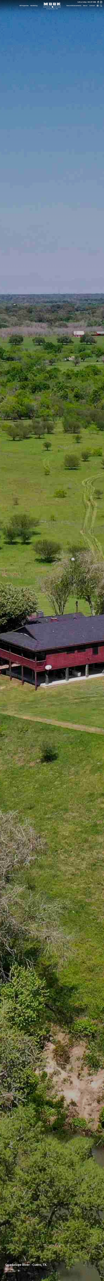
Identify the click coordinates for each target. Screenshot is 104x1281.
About (85, 5)
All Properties (24, 5)
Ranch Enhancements (74, 5)
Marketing (33, 5)
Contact (92, 5)
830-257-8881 (91, 2)
